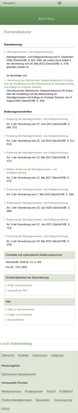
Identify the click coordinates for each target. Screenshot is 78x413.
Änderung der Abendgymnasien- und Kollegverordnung (36, 119)
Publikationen (34, 391)
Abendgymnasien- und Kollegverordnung (28, 52)
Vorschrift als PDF (16, 290)
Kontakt (23, 355)
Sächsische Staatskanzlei (19, 374)
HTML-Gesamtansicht (18, 285)
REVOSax (47, 19)
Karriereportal (63, 400)
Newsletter (43, 400)
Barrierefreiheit (14, 319)
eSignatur (57, 355)
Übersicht (8, 355)
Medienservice (11, 391)
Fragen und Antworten (18, 314)
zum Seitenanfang (16, 344)
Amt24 (51, 391)
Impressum (39, 355)
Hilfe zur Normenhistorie (19, 309)
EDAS (6, 408)
